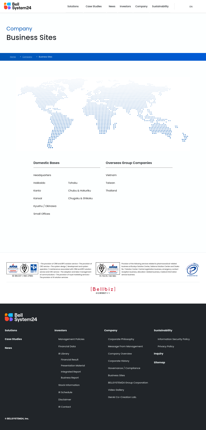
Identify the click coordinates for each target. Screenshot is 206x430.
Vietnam (111, 175)
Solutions (73, 6)
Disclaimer (64, 399)
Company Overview (120, 353)
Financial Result (69, 359)
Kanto (37, 190)
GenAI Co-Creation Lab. (122, 397)
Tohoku (73, 183)
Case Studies (94, 6)
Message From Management (125, 346)
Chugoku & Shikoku (80, 198)
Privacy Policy (166, 346)
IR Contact (64, 406)
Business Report (70, 377)
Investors (125, 6)
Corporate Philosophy (121, 339)
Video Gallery (116, 390)
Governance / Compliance (124, 368)
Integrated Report (71, 371)
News (112, 6)
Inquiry (158, 353)
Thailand (111, 190)
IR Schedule (65, 392)
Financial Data (67, 346)
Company (142, 6)
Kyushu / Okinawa (45, 206)
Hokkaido (39, 183)
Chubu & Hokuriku (79, 190)
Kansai (37, 198)
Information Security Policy (174, 339)
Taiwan (110, 183)
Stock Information (69, 385)
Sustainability (160, 6)
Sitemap (159, 362)
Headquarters (42, 175)
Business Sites (116, 375)
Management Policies (71, 339)
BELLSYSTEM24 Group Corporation (128, 382)
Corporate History (118, 361)
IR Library (63, 353)
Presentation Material (73, 365)
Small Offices (41, 214)
